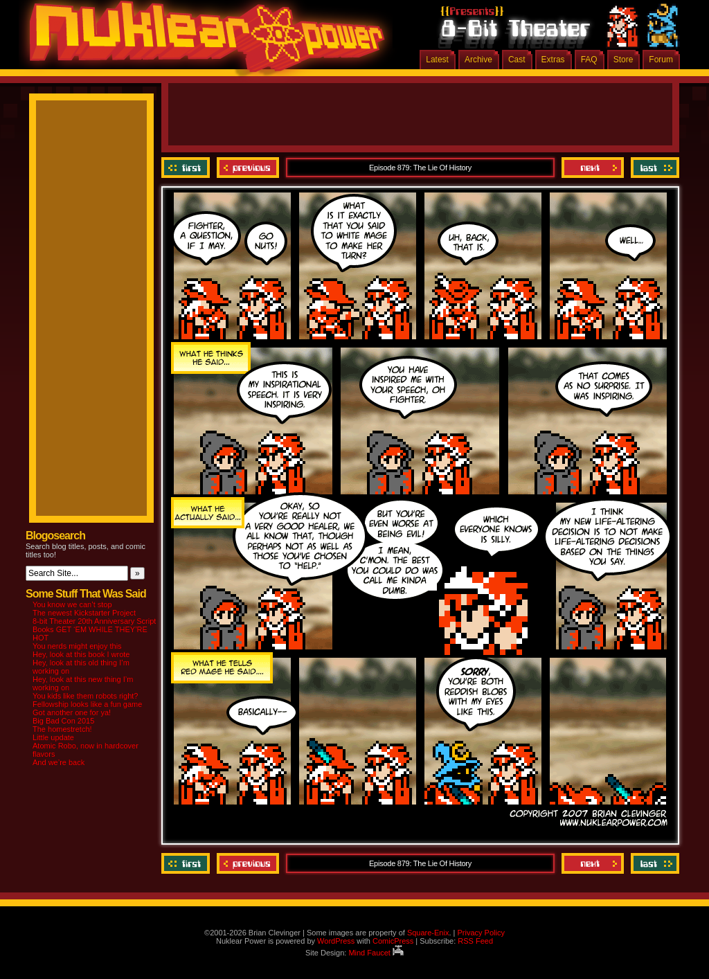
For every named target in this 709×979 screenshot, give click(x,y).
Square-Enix (428, 932)
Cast (517, 59)
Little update (53, 737)
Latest (437, 59)
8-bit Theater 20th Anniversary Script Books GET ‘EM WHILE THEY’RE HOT (94, 629)
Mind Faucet (376, 953)
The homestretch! (62, 729)
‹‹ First (187, 167)
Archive (478, 59)
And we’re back (58, 762)
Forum (661, 59)
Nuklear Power (202, 41)
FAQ (589, 59)
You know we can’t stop (72, 604)
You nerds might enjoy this (77, 646)
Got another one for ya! (72, 712)
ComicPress (393, 941)
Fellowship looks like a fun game (87, 704)
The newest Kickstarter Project (84, 613)
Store (623, 59)
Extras (553, 59)
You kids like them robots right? (85, 696)
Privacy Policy (480, 932)
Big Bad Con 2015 (63, 721)
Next (592, 167)
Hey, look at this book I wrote (81, 654)
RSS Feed (475, 941)
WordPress (335, 941)
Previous (247, 167)
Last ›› (653, 167)
